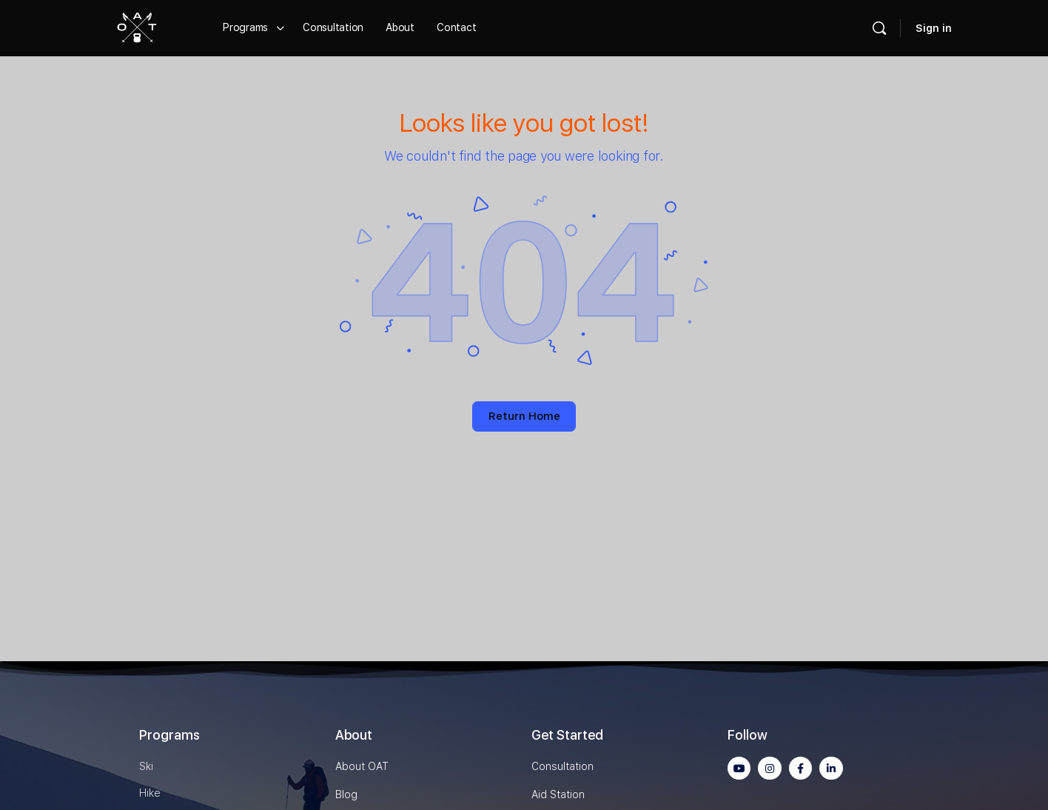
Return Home (524, 416)
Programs (169, 735)
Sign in (934, 28)
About (353, 735)
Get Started (567, 735)
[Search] (879, 28)
